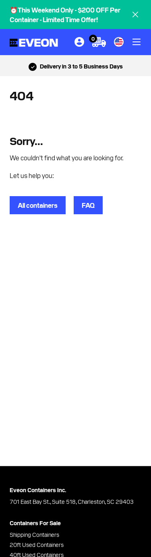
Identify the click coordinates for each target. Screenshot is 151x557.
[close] (135, 14)
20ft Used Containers (37, 544)
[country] (119, 42)
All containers (38, 205)
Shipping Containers (34, 534)
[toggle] (136, 42)
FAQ (88, 205)
